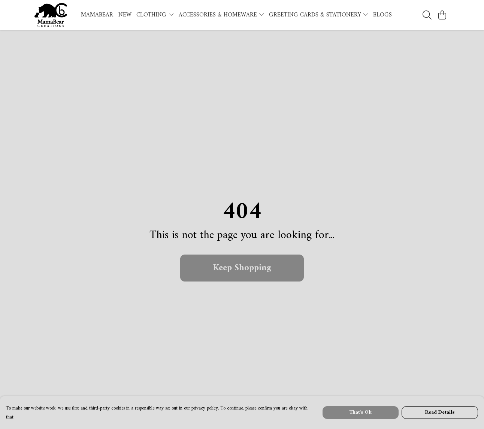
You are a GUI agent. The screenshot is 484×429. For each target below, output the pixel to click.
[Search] (427, 14)
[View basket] (442, 14)
